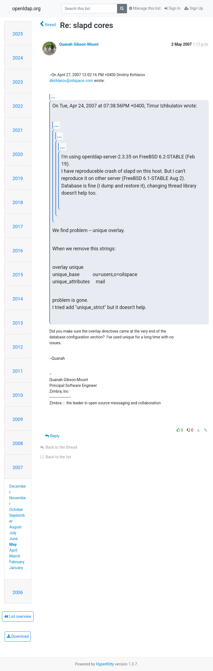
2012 (17, 347)
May (13, 544)
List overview (17, 616)
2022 (17, 106)
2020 (17, 154)
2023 (17, 82)
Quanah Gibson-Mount (78, 44)
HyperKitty (105, 664)
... (53, 96)
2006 (17, 592)
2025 (17, 34)
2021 (17, 130)
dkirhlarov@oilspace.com (71, 80)
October (16, 509)
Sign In (172, 8)
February (16, 562)
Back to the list (55, 457)
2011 (17, 371)
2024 (17, 58)
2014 (17, 299)
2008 (17, 443)
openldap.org (26, 8)
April (13, 550)
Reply (52, 436)
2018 (17, 202)
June (13, 538)
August (15, 527)
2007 (17, 467)
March (15, 556)
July (12, 533)
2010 (17, 395)
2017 (17, 226)
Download (18, 636)
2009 (17, 419)
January (16, 567)
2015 (17, 274)
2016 (17, 250)
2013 (17, 323)
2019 (17, 178)
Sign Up (193, 8)
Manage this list (145, 8)
